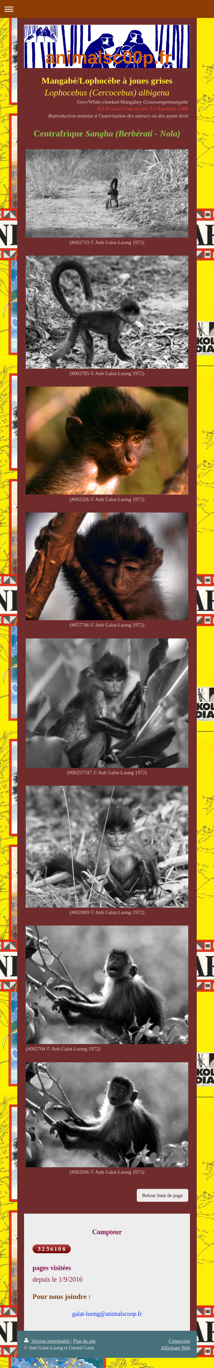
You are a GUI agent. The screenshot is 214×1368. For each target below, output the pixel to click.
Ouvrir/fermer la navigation (107, 9)
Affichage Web (175, 1347)
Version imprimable (47, 1341)
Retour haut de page (162, 1195)
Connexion (179, 1341)
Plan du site (84, 1341)
